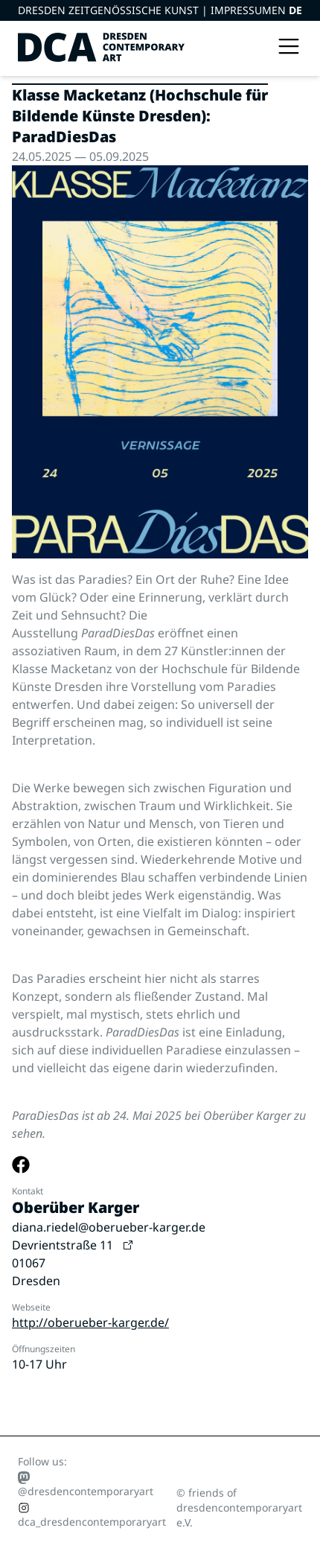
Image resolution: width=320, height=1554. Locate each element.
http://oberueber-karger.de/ (90, 1322)
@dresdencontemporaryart (85, 1484)
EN (280, 10)
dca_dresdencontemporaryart (92, 1515)
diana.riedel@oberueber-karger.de (108, 1227)
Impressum (241, 10)
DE (295, 10)
